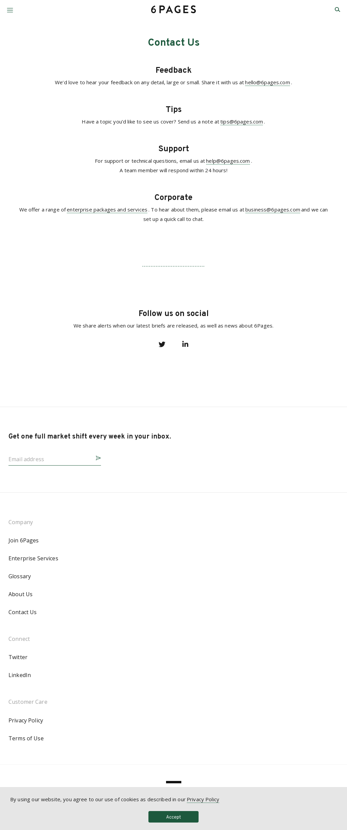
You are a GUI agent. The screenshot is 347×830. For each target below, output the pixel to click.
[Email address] (49, 457)
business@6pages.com (272, 209)
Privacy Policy (25, 720)
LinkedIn (19, 675)
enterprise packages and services (107, 209)
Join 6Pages (23, 540)
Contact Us (22, 612)
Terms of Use (26, 738)
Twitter (17, 657)
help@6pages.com (228, 160)
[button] (10, 7)
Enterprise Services (33, 558)
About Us (20, 594)
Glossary (19, 576)
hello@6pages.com (267, 82)
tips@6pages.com (241, 121)
